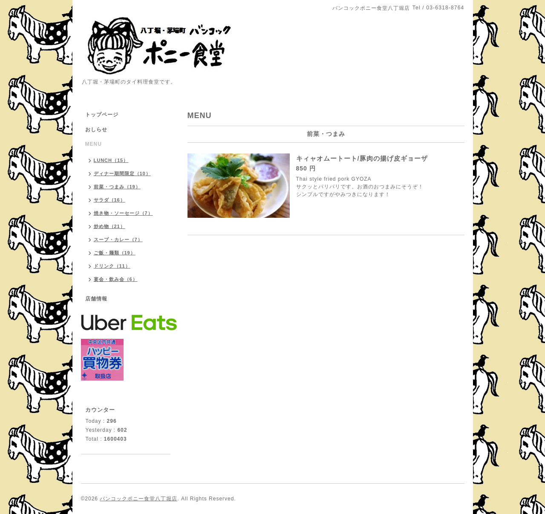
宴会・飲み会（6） (116, 279)
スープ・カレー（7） (118, 239)
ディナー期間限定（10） (122, 173)
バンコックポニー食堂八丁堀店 (138, 499)
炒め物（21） (109, 226)
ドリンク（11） (112, 266)
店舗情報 (96, 299)
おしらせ (96, 130)
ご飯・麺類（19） (115, 252)
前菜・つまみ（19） (117, 186)
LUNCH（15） (111, 160)
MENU (93, 144)
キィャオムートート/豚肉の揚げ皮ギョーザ (362, 158)
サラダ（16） (109, 199)
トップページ (101, 115)
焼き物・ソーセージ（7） (123, 213)
